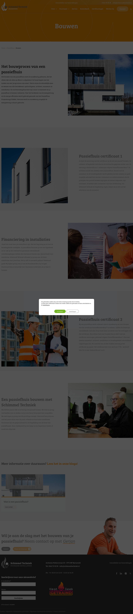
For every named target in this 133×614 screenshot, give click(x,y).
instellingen (46, 305)
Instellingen (72, 311)
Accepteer (60, 311)
